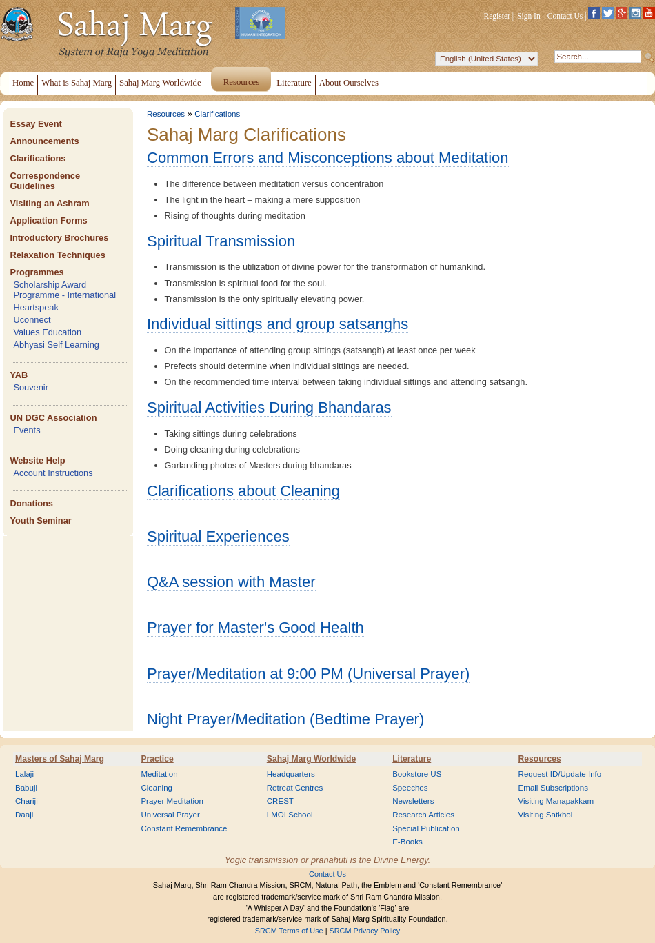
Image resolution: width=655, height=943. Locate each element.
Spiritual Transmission (221, 241)
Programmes (36, 272)
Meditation (159, 774)
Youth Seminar (40, 520)
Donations (31, 503)
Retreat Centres (295, 788)
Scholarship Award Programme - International (64, 289)
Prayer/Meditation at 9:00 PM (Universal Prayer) (308, 673)
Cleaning (156, 788)
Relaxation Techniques (57, 255)
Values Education (47, 332)
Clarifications (38, 158)
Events (26, 430)
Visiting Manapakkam (556, 801)
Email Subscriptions (553, 788)
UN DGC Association (53, 418)
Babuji (26, 788)
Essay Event (35, 124)
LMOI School (290, 815)
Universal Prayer (170, 815)
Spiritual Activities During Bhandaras (269, 407)
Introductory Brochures (59, 237)
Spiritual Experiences (218, 536)
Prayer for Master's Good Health (255, 627)
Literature (411, 759)
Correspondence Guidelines (45, 180)
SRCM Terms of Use (289, 930)
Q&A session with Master (231, 581)
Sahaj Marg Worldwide (311, 759)
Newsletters (413, 801)
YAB (19, 375)
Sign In (529, 16)
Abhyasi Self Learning (56, 344)
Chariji (26, 801)
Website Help (37, 460)
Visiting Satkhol (545, 815)
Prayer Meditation (172, 801)
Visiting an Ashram (49, 203)
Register (497, 16)
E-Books (407, 841)
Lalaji (24, 774)
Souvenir (30, 387)
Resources (166, 114)
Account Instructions (52, 473)
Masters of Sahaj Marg (59, 759)
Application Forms (48, 220)
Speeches (409, 788)
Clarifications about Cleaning (243, 490)
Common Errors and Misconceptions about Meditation (328, 157)
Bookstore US (416, 774)
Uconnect (31, 320)
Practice (157, 759)
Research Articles (423, 815)
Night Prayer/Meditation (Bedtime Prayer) (285, 719)
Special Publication (426, 828)
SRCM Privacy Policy (365, 930)
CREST (280, 801)
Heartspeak (35, 307)
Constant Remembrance (184, 828)
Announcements (44, 141)
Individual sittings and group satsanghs (277, 323)
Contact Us (565, 16)
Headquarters (291, 774)
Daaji (24, 815)
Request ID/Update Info (560, 774)
